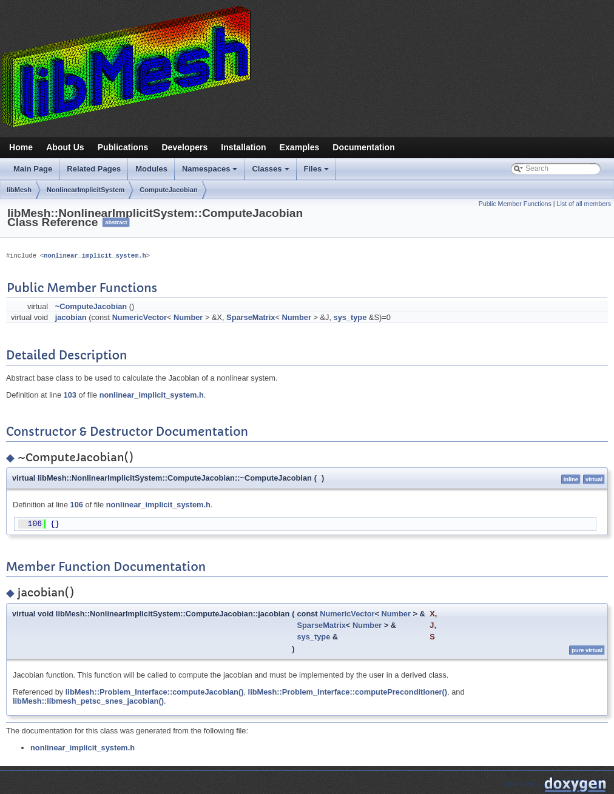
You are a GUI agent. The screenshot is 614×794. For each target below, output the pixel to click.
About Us (65, 147)
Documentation (363, 147)
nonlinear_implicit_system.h (95, 256)
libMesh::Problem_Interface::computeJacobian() (155, 691)
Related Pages (94, 168)
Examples (300, 147)
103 (70, 394)
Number (188, 317)
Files (317, 172)
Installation (243, 147)
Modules (151, 168)
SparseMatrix (250, 317)
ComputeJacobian (168, 189)
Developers (184, 147)
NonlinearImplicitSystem (85, 189)
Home (21, 147)
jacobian (71, 317)
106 (76, 504)
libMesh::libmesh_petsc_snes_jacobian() (88, 701)
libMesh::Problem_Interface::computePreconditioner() (348, 691)
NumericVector (139, 317)
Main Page (32, 168)
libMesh (19, 189)
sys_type (350, 317)
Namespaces (211, 172)
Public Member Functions (515, 203)
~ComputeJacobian (91, 306)
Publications (123, 147)
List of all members (584, 203)
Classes (271, 172)
